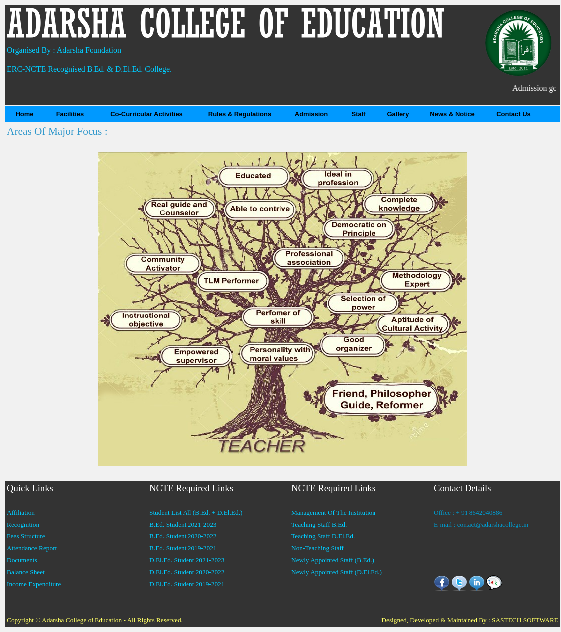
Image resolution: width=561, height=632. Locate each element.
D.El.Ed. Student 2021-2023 (186, 560)
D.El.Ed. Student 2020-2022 (186, 572)
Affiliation (21, 512)
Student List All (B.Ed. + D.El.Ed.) (195, 512)
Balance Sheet (26, 572)
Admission (311, 114)
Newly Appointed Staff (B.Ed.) (332, 560)
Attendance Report (32, 548)
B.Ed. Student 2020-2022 (183, 536)
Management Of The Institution (333, 512)
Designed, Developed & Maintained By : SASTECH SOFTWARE (469, 620)
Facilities (70, 114)
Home (24, 114)
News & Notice (452, 114)
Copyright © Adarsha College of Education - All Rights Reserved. (95, 620)
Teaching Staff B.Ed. (319, 524)
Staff (359, 114)
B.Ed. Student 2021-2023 (183, 524)
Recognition (23, 524)
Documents (22, 560)
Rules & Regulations (239, 114)
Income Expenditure (34, 584)
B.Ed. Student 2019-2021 (183, 548)
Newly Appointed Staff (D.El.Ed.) (336, 572)
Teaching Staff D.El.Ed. (323, 536)
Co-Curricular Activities (146, 114)
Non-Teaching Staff (317, 548)
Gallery (398, 114)
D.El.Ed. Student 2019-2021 (186, 584)
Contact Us (513, 114)
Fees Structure (26, 536)
